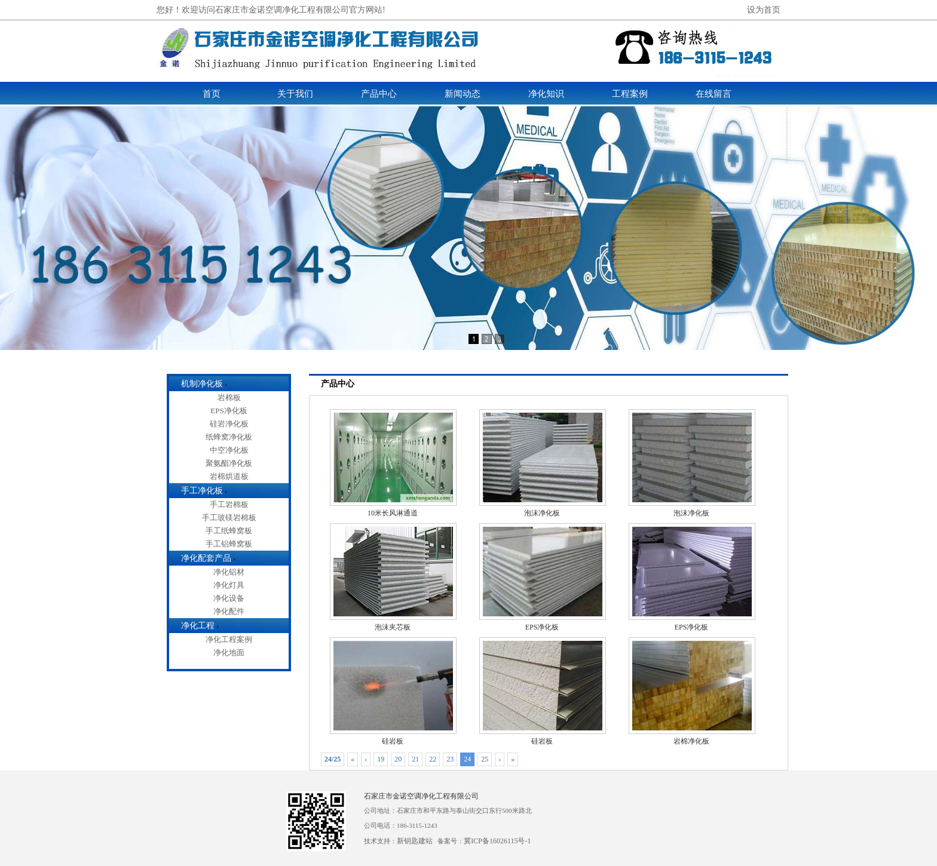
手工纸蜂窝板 (229, 530)
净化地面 (228, 652)
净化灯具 (228, 585)
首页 (212, 94)
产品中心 (379, 94)
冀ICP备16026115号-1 (497, 841)
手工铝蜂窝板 (229, 543)
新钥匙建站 (415, 841)
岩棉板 (229, 397)
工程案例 (630, 94)
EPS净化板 (228, 410)
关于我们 (295, 94)
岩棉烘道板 (229, 476)
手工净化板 (202, 490)
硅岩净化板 (229, 423)
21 (415, 759)
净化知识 (546, 94)
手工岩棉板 (229, 504)
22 (432, 759)
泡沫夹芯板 (393, 622)
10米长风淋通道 (393, 508)
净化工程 (198, 625)
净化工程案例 (229, 639)
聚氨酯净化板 (229, 463)
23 (450, 759)
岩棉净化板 (692, 736)
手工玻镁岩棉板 (229, 517)
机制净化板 (202, 383)
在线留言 (713, 94)
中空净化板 (229, 450)
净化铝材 (228, 571)
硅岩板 (393, 736)
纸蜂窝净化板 (229, 436)
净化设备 (228, 598)
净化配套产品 (206, 558)
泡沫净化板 (542, 508)
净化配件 (228, 611)
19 (380, 759)
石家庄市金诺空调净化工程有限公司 (421, 796)
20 (398, 759)
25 (484, 759)
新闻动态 (462, 94)
